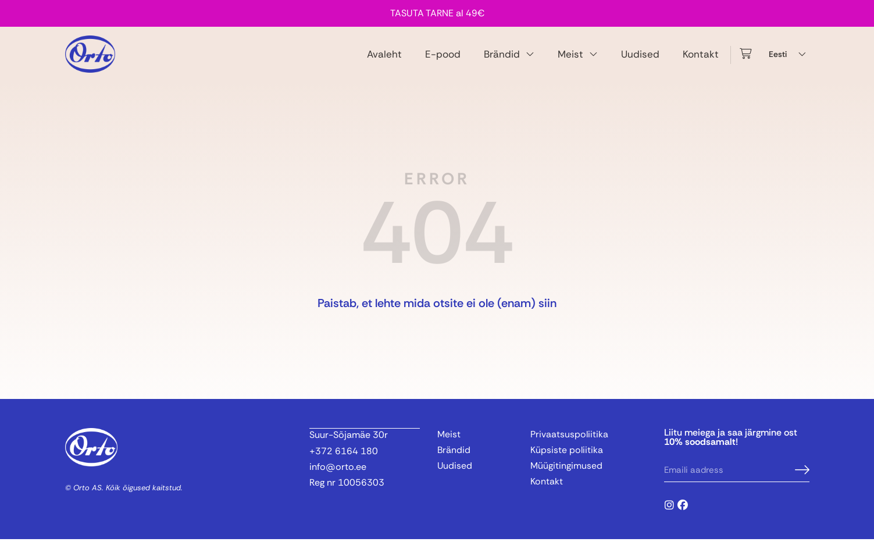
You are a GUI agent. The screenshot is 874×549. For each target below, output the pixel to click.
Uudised (640, 58)
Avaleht (384, 58)
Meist (578, 59)
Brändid (509, 59)
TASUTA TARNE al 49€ (437, 13)
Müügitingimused (566, 476)
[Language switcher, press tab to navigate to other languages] (789, 59)
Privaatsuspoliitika (569, 444)
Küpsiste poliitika (567, 460)
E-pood (443, 58)
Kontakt (701, 58)
